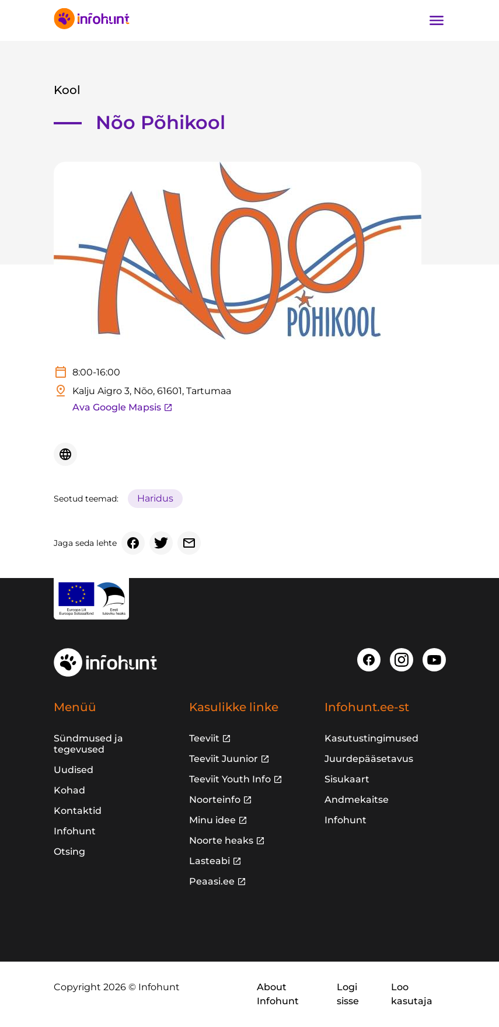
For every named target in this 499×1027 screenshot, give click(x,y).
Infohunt (75, 831)
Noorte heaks (221, 840)
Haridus (155, 498)
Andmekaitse (356, 799)
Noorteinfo (214, 799)
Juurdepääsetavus (368, 758)
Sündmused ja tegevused (88, 744)
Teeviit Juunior (223, 758)
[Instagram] (401, 659)
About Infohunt (278, 994)
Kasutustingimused (371, 738)
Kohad (69, 790)
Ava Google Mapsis (122, 407)
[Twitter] (161, 543)
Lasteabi (209, 860)
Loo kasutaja (411, 994)
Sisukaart (346, 779)
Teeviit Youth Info (230, 779)
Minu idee (212, 820)
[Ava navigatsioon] (437, 20)
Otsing (69, 851)
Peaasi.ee (212, 881)
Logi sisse (348, 994)
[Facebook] (133, 543)
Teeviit (204, 738)
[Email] (189, 543)
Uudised (73, 769)
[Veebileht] (65, 454)
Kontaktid (78, 810)
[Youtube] (434, 659)
